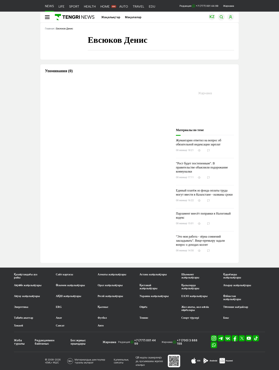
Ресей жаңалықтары (110, 296)
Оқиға (143, 307)
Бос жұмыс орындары (78, 342)
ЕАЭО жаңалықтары (194, 296)
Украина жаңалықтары (154, 296)
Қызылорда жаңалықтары (190, 287)
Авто (101, 325)
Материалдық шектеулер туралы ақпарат (90, 361)
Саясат (60, 325)
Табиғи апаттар (23, 317)
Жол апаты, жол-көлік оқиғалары (195, 309)
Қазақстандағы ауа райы (25, 276)
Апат (59, 317)
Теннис (144, 317)
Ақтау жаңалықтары (27, 296)
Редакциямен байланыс (44, 342)
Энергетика (21, 307)
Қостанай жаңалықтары (148, 287)
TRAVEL (138, 6)
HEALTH (90, 6)
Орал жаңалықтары (110, 285)
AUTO (123, 6)
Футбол (102, 317)
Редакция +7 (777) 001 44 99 (199, 5)
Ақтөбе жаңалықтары (27, 285)
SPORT (74, 6)
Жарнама (228, 5)
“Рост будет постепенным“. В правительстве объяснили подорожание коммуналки (202, 167)
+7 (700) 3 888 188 (187, 342)
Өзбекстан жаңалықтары (232, 298)
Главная (49, 28)
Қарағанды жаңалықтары (232, 276)
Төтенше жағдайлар (235, 307)
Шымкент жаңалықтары (190, 276)
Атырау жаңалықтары (237, 285)
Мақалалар (133, 17)
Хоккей (18, 325)
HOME (105, 6)
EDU (152, 6)
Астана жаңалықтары (153, 274)
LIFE (62, 6)
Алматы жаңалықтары (112, 274)
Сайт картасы (64, 274)
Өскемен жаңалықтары (70, 285)
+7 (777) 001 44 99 (145, 342)
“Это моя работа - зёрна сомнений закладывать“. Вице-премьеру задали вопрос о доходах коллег (200, 240)
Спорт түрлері (190, 317)
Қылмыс (103, 307)
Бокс (226, 317)
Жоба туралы (19, 342)
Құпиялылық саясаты (121, 361)
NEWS (49, 6)
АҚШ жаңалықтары (68, 296)
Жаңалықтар (110, 17)
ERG (59, 307)
